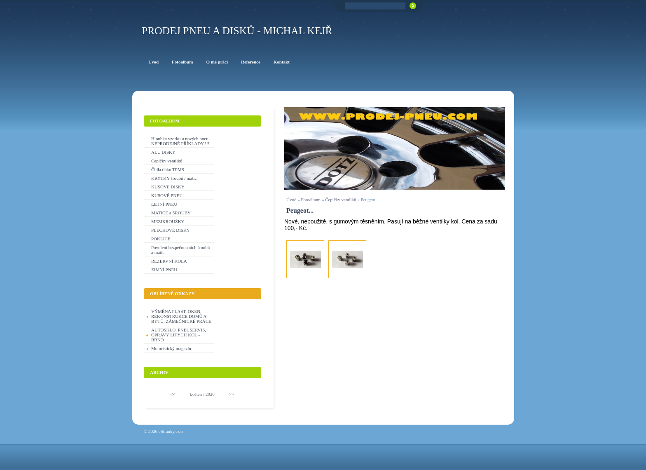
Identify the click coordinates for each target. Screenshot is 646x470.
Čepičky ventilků (340, 199)
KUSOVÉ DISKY (168, 186)
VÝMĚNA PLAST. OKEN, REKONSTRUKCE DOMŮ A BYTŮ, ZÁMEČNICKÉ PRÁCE (181, 316)
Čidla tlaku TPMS (167, 169)
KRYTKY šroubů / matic (174, 178)
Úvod (291, 199)
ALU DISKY (163, 152)
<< (173, 394)
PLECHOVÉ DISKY (170, 230)
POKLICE (160, 238)
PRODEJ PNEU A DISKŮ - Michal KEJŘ (237, 31)
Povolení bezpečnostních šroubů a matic (180, 250)
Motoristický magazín (171, 348)
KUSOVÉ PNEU (167, 195)
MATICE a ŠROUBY (171, 212)
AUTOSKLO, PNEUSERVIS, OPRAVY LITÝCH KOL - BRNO (178, 334)
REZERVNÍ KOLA (169, 260)
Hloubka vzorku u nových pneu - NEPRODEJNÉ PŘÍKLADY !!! (181, 141)
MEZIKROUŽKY (168, 221)
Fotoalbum (311, 199)
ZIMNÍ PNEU (164, 269)
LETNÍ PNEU (164, 204)
